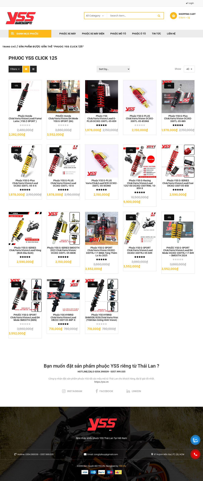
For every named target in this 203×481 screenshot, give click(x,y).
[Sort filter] (113, 69)
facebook (106, 391)
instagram (74, 391)
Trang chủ (9, 46)
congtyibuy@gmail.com (106, 454)
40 (187, 69)
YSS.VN (122, 466)
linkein (136, 391)
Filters (13, 69)
